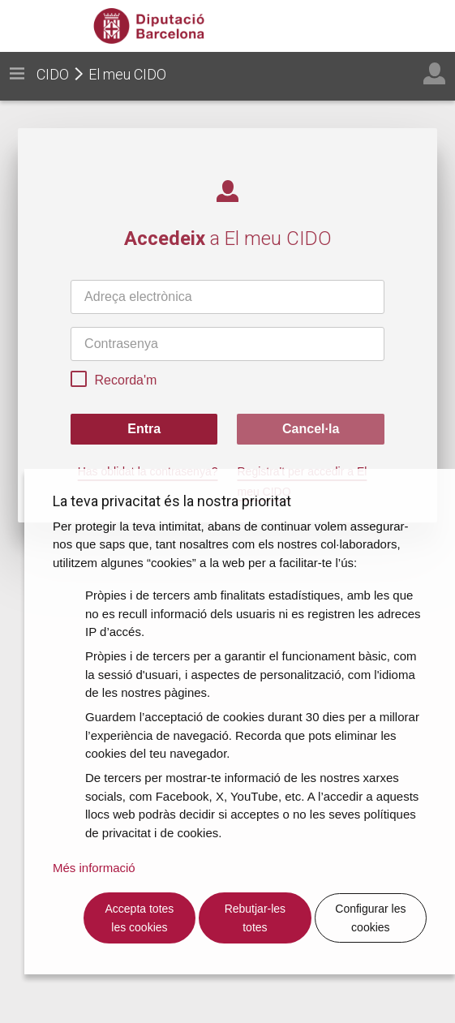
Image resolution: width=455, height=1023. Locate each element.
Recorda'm (114, 381)
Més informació (94, 868)
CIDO (52, 74)
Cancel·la (310, 429)
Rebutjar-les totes (255, 918)
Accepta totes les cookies (139, 918)
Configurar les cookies (370, 918)
